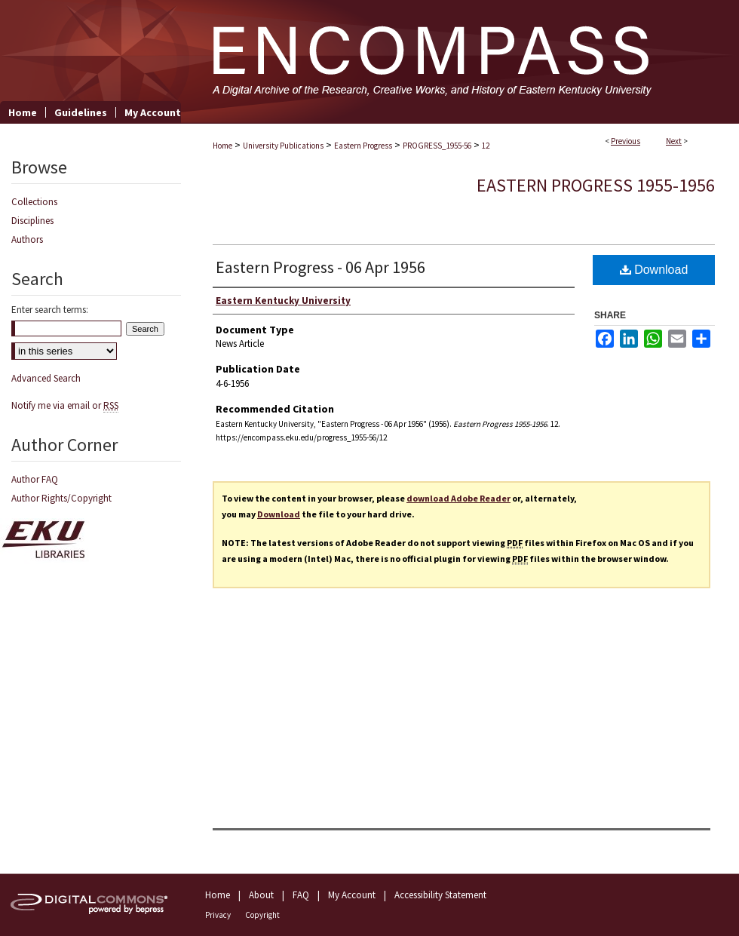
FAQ (301, 894)
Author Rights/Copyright (61, 498)
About (261, 894)
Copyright (262, 915)
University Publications (283, 145)
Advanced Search (46, 378)
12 (485, 145)
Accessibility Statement (440, 894)
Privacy (218, 915)
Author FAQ (34, 479)
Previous (625, 141)
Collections (34, 201)
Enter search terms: (49, 309)
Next (674, 141)
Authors (27, 239)
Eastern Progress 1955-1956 (596, 185)
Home (222, 145)
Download (654, 269)
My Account (352, 894)
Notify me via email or (64, 405)
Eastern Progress (363, 145)
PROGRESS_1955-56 (437, 145)
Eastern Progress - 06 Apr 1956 (320, 267)
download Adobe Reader (458, 498)
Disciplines (32, 220)
